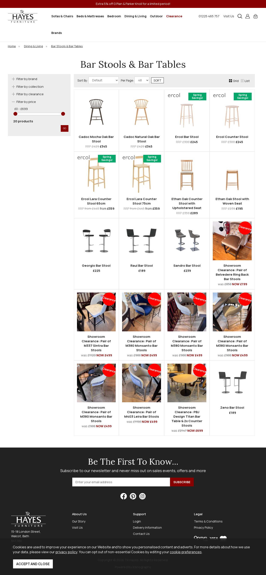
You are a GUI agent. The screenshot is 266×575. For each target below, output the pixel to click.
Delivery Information (147, 527)
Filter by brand (26, 79)
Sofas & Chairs (62, 16)
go (64, 128)
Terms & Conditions (208, 521)
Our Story (79, 521)
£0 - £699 (21, 109)
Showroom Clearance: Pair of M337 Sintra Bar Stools (96, 343)
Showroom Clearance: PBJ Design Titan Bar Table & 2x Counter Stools (186, 416)
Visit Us (228, 16)
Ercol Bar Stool (187, 137)
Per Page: (135, 80)
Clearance (174, 16)
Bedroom (114, 16)
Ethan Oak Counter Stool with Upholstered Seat (186, 203)
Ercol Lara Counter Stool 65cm (96, 201)
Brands (56, 33)
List (245, 81)
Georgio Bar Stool (96, 265)
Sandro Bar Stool (187, 265)
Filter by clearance (30, 94)
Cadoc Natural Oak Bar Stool (142, 139)
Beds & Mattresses (90, 16)
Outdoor (156, 16)
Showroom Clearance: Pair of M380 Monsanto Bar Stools (142, 343)
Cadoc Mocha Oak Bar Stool (96, 139)
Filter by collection (30, 86)
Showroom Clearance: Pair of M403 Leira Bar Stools (141, 412)
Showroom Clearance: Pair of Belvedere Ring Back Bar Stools (232, 272)
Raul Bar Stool (141, 265)
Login (137, 521)
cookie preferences (186, 551)
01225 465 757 (209, 16)
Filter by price (26, 101)
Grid (234, 81)
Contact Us (141, 534)
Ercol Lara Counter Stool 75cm (142, 201)
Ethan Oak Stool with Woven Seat (232, 201)
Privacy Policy (203, 527)
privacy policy (66, 551)
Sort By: (98, 80)
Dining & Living (135, 16)
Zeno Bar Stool (232, 407)
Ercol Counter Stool (232, 137)
